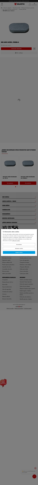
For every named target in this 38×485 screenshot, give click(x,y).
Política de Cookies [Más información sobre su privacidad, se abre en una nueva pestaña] (16, 240)
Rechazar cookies (19, 248)
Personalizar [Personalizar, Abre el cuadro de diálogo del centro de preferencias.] (19, 244)
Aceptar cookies (19, 252)
